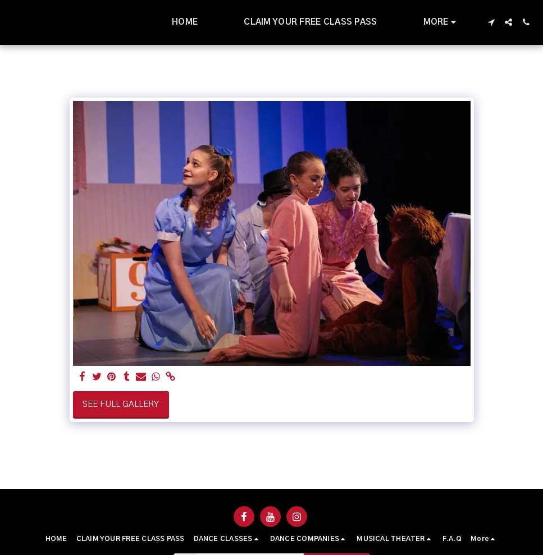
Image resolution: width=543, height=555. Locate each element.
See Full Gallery (121, 404)
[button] (491, 22)
